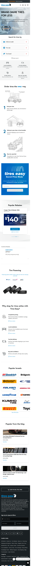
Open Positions (11, 552)
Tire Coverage (18, 547)
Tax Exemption (4, 552)
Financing (25, 541)
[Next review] (28, 258)
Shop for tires (15, 229)
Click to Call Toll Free (16, 489)
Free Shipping (21, 549)
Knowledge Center (5, 549)
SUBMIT (15, 528)
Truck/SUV (8, 556)
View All (12, 560)
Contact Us (8, 541)
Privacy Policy (24, 547)
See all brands (15, 412)
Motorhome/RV (4, 558)
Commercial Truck (24, 556)
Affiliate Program (13, 549)
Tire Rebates (14, 541)
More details (11, 321)
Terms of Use (11, 547)
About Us (20, 541)
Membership (4, 545)
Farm (9, 560)
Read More (5, 441)
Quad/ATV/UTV (11, 558)
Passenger (3, 556)
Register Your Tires (22, 543)
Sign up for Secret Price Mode (15, 190)
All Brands (3, 541)
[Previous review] (2, 258)
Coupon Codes (13, 545)
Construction (4, 560)
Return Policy (14, 543)
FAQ (8, 545)
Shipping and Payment (6, 543)
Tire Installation (4, 547)
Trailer (18, 556)
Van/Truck (14, 556)
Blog (25, 549)
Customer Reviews (21, 545)
